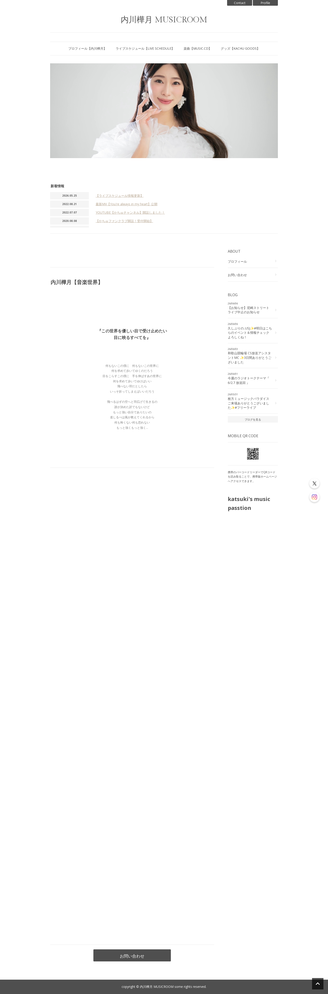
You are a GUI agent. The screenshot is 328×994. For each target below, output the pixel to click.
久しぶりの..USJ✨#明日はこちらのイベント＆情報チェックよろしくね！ (250, 332)
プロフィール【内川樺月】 (87, 48)
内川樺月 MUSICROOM (164, 20)
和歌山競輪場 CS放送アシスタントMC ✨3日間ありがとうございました (249, 357)
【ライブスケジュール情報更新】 (120, 195)
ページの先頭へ (317, 983)
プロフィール (237, 261)
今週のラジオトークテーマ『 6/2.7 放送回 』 (248, 380)
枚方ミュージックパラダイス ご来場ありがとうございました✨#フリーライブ (248, 403)
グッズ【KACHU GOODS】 (240, 48)
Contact (240, 3)
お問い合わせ (132, 956)
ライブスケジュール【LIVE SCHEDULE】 (145, 48)
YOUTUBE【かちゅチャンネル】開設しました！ (130, 212)
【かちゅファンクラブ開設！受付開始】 (124, 221)
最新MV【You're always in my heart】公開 (126, 204)
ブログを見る (253, 419)
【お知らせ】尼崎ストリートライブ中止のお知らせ (248, 310)
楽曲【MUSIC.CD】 (198, 48)
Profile (265, 3)
